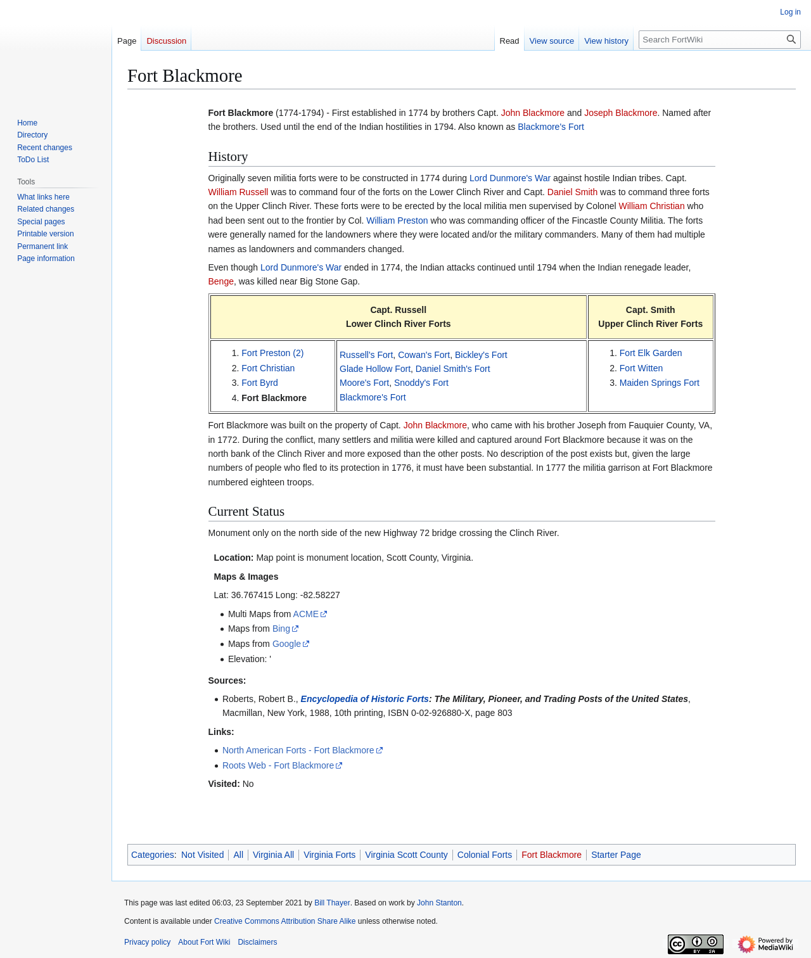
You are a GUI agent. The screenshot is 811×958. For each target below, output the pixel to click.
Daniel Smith (572, 192)
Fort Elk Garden (651, 353)
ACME (306, 614)
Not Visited (202, 855)
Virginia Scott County (406, 855)
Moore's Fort (364, 383)
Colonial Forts (484, 855)
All (238, 855)
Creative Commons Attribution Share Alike (284, 921)
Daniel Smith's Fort (453, 369)
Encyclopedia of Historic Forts (365, 699)
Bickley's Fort (481, 355)
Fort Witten (641, 368)
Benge (221, 281)
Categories (152, 855)
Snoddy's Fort (421, 383)
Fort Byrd (259, 383)
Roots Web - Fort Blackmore (278, 765)
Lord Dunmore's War (510, 178)
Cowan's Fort (424, 355)
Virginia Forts (329, 855)
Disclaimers (257, 942)
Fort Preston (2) (272, 353)
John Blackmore (533, 113)
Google (286, 644)
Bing (281, 628)
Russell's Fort (366, 355)
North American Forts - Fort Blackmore (298, 750)
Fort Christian (268, 368)
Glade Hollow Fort (375, 369)
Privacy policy (147, 942)
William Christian (651, 206)
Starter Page (616, 855)
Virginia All (273, 855)
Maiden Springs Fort (659, 383)
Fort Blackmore (274, 398)
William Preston (397, 220)
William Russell (238, 192)
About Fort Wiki (204, 942)
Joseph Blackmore (620, 113)
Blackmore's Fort (551, 127)
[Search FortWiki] (720, 39)
